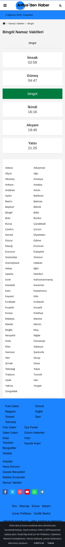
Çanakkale (40, 223)
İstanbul (38, 273)
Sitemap (24, 506)
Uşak (8, 380)
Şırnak (9, 363)
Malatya (9, 318)
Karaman (39, 285)
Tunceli (38, 374)
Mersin (37, 324)
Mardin (9, 324)
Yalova (9, 385)
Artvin (37, 190)
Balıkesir (39, 195)
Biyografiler (9, 448)
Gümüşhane (12, 262)
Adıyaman (39, 167)
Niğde (37, 335)
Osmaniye (39, 340)
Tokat (37, 368)
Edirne (37, 240)
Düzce (9, 240)
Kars (8, 290)
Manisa (38, 318)
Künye (36, 506)
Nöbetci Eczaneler (14, 477)
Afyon (8, 173)
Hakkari (38, 262)
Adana (9, 167)
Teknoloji (10, 422)
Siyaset (9, 416)
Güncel (39, 406)
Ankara (9, 184)
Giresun (38, 257)
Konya (9, 312)
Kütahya (38, 312)
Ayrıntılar (39, 543)
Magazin (10, 411)
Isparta (9, 273)
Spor (38, 416)
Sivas (37, 363)
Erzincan (39, 245)
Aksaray (10, 178)
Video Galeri (10, 432)
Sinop (37, 357)
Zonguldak (11, 391)
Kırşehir (9, 307)
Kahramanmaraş (43, 279)
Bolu (7, 218)
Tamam (50, 543)
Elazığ (8, 245)
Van (36, 380)
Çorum (37, 229)
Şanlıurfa (39, 352)
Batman (38, 201)
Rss (14, 506)
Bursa (8, 223)
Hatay (8, 268)
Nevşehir (10, 335)
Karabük (10, 285)
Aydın (8, 195)
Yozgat (37, 385)
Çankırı (9, 229)
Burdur (37, 218)
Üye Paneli (31, 427)
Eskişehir (39, 251)
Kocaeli (38, 307)
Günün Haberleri (34, 432)
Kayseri (9, 296)
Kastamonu (40, 290)
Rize (7, 346)
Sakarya (38, 346)
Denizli (9, 234)
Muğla (8, 329)
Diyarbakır (39, 234)
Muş (36, 329)
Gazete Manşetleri (14, 472)
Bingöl (8, 212)
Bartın (8, 201)
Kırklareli (39, 301)
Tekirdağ (10, 368)
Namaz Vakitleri (16, 23)
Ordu (8, 340)
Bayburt (9, 206)
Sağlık (39, 411)
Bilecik (37, 206)
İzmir (8, 279)
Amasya (38, 178)
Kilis (36, 296)
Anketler (8, 461)
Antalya (38, 184)
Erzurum (10, 251)
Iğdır (36, 268)
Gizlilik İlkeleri (42, 513)
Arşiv (27, 438)
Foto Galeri (12, 406)
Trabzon (10, 374)
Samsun (10, 352)
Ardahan (10, 190)
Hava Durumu (11, 466)
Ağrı (36, 173)
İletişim (46, 506)
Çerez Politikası (21, 513)
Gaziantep (11, 257)
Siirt (7, 357)
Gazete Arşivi (32, 443)
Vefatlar (7, 453)
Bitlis (36, 212)
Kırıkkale (10, 301)
